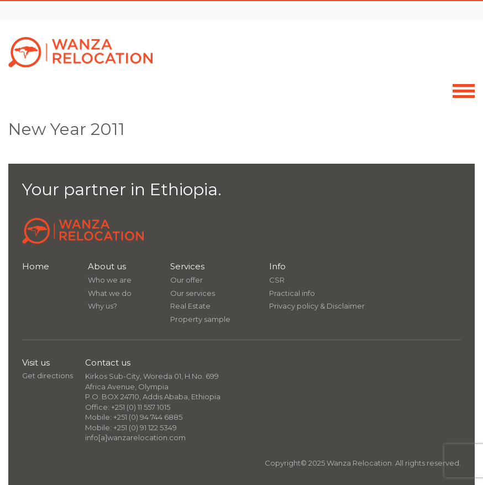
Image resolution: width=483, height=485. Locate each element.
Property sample (200, 319)
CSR (277, 279)
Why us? (102, 305)
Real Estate (190, 305)
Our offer (186, 279)
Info (277, 266)
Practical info (292, 293)
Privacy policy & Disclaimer (317, 305)
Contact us (107, 362)
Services (187, 266)
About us (107, 266)
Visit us (36, 362)
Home (35, 266)
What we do (110, 293)
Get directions (47, 375)
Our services (192, 293)
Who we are (110, 279)
